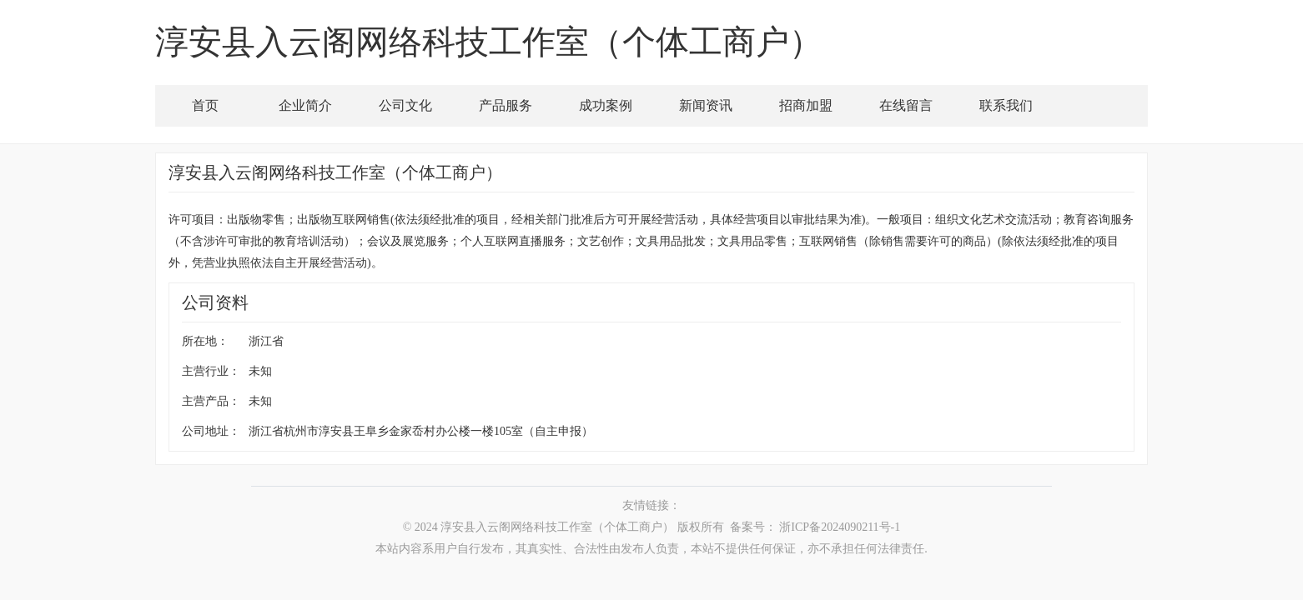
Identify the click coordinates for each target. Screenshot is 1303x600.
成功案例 (605, 105)
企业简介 (305, 105)
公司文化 (405, 105)
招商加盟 (806, 105)
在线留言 (906, 105)
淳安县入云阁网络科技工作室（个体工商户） (557, 527)
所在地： (205, 341)
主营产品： (211, 401)
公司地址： (211, 431)
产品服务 (505, 105)
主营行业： (211, 371)
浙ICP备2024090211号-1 (839, 527)
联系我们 (1006, 105)
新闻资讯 (705, 105)
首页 (205, 105)
